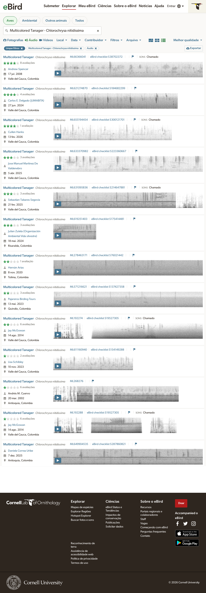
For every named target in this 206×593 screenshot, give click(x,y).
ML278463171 (78, 255)
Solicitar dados (114, 526)
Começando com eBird (154, 527)
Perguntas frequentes (153, 531)
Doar (181, 503)
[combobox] (52, 31)
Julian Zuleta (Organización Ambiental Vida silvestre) (24, 234)
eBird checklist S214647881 (109, 187)
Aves (10, 20)
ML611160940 (78, 349)
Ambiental (29, 20)
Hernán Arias (16, 267)
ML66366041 (78, 56)
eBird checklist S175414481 (108, 219)
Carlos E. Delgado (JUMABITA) (26, 100)
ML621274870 (79, 88)
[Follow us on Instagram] (193, 523)
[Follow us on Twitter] (185, 523)
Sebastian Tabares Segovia (24, 199)
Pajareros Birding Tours (22, 299)
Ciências (104, 6)
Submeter (52, 6)
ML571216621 (78, 286)
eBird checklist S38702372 (106, 56)
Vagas (144, 523)
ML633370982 (79, 151)
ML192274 (76, 318)
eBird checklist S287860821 (109, 444)
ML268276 (76, 381)
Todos (79, 20)
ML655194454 (79, 119)
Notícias (145, 6)
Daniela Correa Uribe (20, 450)
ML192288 (76, 412)
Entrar (171, 6)
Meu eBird (86, 6)
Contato (145, 536)
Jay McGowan (16, 330)
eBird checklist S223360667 (109, 151)
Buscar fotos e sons (82, 520)
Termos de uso (79, 563)
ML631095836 (79, 187)
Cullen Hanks (16, 132)
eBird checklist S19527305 (103, 318)
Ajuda (159, 6)
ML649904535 (79, 444)
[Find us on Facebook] (177, 523)
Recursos (145, 507)
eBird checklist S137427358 (108, 286)
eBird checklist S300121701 (108, 119)
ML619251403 (78, 219)
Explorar (69, 6)
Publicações (113, 522)
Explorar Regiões (81, 511)
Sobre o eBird (125, 6)
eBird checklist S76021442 (107, 255)
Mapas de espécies (82, 507)
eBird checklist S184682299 (109, 88)
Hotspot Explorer (81, 515)
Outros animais (56, 20)
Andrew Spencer (18, 69)
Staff (143, 519)
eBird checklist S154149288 (108, 349)
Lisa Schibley (15, 362)
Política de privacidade (84, 558)
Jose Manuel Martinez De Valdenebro (23, 166)
